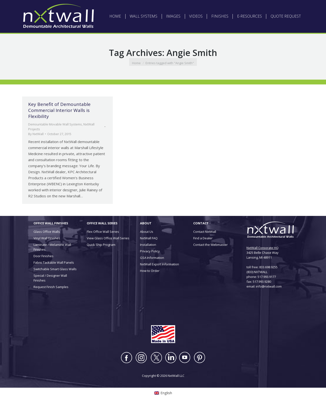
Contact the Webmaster (210, 259)
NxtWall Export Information (159, 279)
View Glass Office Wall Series (108, 253)
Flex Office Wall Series (103, 246)
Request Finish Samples (50, 301)
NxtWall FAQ (149, 253)
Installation (148, 259)
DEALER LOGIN (188, 7)
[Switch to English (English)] (79, 7)
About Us (146, 246)
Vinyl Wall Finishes (46, 253)
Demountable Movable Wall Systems (55, 139)
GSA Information (152, 272)
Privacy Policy (150, 266)
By (36, 148)
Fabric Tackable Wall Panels (53, 277)
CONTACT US (233, 7)
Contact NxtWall (204, 246)
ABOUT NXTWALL (135, 7)
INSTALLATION (211, 7)
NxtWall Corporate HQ (262, 262)
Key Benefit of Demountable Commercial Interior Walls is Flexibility (59, 125)
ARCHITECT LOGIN (162, 7)
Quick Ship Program (101, 259)
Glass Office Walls (46, 246)
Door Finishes (43, 271)
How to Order (150, 285)
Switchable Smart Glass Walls (55, 284)
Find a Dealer (203, 253)
